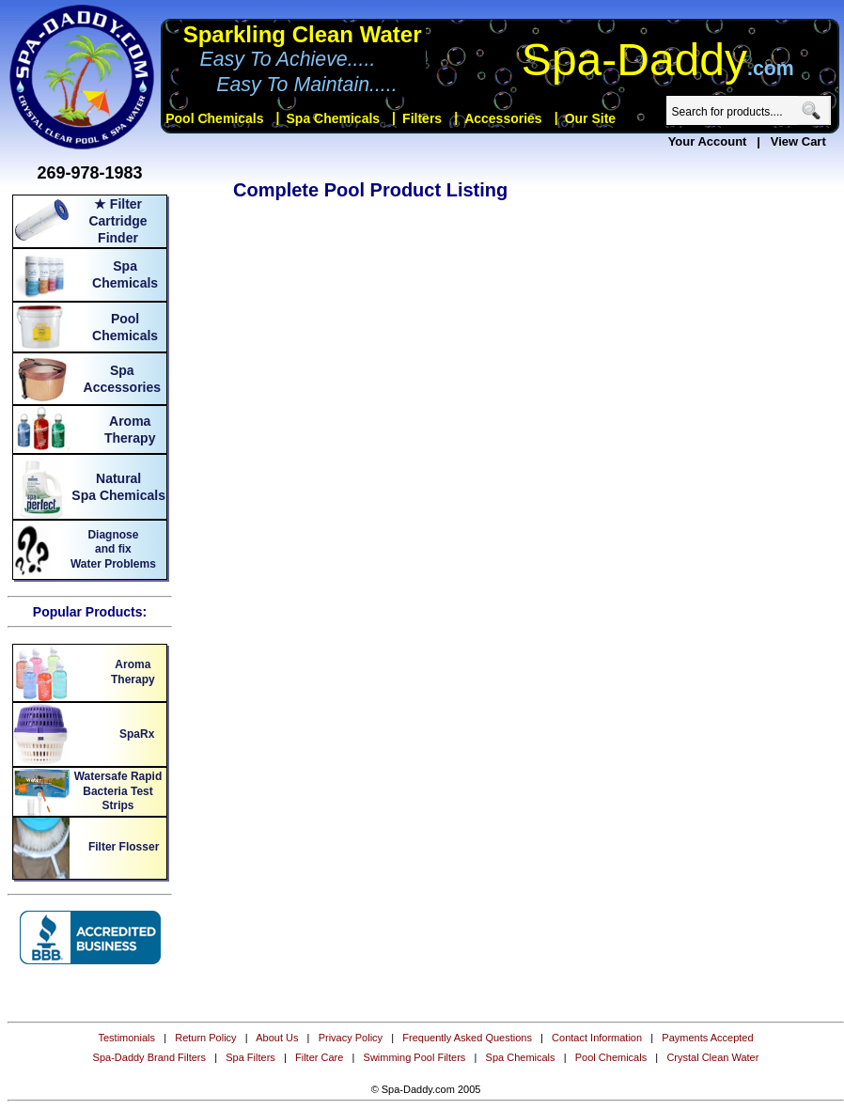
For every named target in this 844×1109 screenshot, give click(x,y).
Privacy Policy (351, 1037)
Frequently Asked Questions (467, 1037)
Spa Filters (250, 1057)
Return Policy (205, 1037)
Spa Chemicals (520, 1057)
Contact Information (597, 1037)
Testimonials (126, 1037)
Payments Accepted (707, 1037)
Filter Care (319, 1057)
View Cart (798, 141)
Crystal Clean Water (712, 1057)
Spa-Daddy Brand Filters (149, 1057)
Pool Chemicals (611, 1057)
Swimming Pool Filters (415, 1057)
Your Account (707, 141)
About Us (277, 1037)
